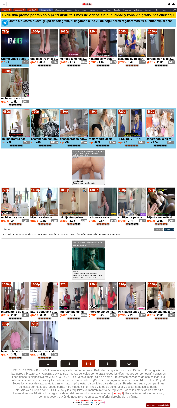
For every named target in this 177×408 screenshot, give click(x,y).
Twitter (89, 402)
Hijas (77, 10)
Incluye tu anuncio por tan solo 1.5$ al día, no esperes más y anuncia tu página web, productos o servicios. (88, 153)
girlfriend (138, 10)
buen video (94, 10)
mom (84, 10)
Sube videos (97, 400)
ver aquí (118, 393)
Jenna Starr (106, 10)
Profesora (148, 10)
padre (69, 10)
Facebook (77, 402)
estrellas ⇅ (33, 10)
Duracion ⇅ (19, 10)
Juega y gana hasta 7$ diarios (158, 405)
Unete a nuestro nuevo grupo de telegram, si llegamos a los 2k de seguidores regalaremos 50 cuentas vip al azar (87, 22)
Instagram (100, 402)
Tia (157, 10)
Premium (88, 400)
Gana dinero (79, 400)
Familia (117, 10)
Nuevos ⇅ (6, 10)
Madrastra (59, 10)
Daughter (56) (46, 10)
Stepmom (127, 10)
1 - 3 (88, 363)
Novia (164, 10)
